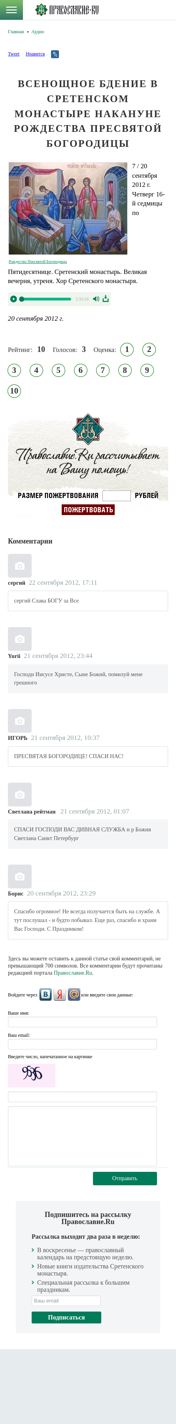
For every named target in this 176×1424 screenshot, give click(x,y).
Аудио (37, 31)
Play (13, 298)
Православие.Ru (73, 973)
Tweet (13, 54)
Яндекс (59, 994)
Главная (16, 31)
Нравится (35, 54)
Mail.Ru (74, 994)
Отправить (125, 1178)
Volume (96, 299)
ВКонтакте (45, 994)
